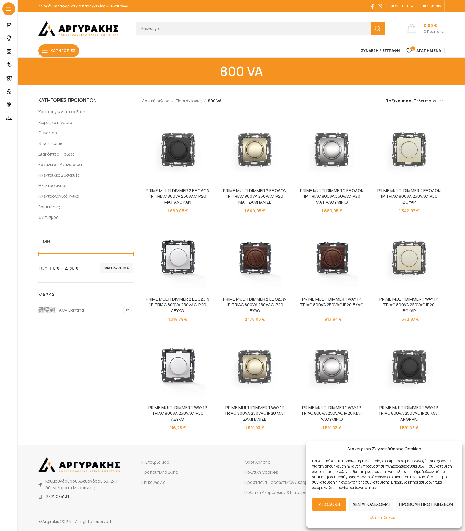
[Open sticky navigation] (58, 51)
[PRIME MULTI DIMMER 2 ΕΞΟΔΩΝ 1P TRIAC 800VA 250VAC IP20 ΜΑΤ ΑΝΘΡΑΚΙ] (177, 149)
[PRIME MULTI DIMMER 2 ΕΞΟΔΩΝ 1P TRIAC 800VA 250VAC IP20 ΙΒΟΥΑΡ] (409, 149)
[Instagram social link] (380, 6)
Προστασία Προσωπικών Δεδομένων (280, 482)
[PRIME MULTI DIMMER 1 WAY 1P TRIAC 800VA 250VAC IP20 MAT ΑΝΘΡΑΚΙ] (409, 366)
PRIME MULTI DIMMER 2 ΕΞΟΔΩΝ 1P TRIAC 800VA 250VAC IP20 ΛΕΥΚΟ (177, 304)
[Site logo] (78, 28)
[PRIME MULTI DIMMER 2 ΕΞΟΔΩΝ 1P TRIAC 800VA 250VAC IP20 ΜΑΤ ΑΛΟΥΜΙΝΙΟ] (331, 149)
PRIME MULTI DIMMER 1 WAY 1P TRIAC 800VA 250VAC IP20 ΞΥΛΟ (332, 302)
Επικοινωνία (153, 482)
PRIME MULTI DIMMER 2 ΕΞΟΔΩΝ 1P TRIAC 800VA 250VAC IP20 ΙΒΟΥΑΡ (409, 196)
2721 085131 (57, 496)
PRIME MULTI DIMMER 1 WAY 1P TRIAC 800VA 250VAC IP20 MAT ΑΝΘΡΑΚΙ (409, 413)
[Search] (260, 28)
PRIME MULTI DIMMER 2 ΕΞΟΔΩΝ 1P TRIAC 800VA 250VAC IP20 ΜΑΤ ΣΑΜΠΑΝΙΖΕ (254, 196)
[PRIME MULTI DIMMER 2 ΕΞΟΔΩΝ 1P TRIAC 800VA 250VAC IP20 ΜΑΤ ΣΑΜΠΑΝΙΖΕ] (254, 149)
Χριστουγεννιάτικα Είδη (61, 111)
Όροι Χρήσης (257, 462)
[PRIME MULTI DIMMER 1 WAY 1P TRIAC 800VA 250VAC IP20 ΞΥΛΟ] (331, 258)
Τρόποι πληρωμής (159, 472)
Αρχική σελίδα (156, 100)
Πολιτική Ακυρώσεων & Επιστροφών (280, 492)
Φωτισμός (48, 217)
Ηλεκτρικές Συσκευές (59, 175)
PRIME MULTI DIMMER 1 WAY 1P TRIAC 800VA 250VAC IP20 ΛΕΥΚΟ (177, 413)
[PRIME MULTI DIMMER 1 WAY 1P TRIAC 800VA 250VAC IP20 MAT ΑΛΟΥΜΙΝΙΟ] (331, 366)
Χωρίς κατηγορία (55, 122)
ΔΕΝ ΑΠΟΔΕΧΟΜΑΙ (371, 504)
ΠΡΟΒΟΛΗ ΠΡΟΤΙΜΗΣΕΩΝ (426, 504)
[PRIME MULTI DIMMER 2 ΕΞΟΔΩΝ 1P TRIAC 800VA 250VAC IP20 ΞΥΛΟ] (254, 258)
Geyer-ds (47, 132)
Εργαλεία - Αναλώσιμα (60, 164)
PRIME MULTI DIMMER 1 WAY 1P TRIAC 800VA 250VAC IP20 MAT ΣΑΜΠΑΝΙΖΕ (255, 413)
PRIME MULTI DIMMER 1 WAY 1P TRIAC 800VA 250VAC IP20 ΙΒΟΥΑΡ (409, 304)
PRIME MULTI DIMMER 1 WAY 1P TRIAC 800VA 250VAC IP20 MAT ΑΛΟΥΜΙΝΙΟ (332, 413)
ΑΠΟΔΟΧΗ (329, 504)
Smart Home (50, 143)
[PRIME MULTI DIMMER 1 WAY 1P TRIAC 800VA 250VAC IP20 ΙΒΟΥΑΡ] (409, 258)
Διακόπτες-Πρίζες (56, 154)
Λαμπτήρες (49, 207)
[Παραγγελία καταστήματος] (415, 101)
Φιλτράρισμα (116, 267)
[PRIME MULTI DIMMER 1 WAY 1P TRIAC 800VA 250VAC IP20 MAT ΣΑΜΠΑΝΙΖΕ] (254, 366)
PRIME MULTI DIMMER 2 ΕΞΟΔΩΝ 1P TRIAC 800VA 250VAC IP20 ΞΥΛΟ (254, 304)
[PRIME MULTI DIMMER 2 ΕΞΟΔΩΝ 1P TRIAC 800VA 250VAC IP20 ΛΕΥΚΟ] (177, 258)
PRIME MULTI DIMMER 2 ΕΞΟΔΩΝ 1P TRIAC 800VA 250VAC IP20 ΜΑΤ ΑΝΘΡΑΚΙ (177, 196)
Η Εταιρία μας (155, 462)
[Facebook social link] (372, 6)
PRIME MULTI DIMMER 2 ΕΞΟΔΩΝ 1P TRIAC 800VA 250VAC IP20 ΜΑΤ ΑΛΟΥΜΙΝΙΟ (332, 196)
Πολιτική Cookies (381, 517)
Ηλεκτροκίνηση (53, 185)
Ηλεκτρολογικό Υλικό (58, 196)
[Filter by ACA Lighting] (79, 310)
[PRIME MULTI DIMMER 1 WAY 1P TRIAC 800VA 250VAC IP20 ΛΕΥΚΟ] (177, 366)
